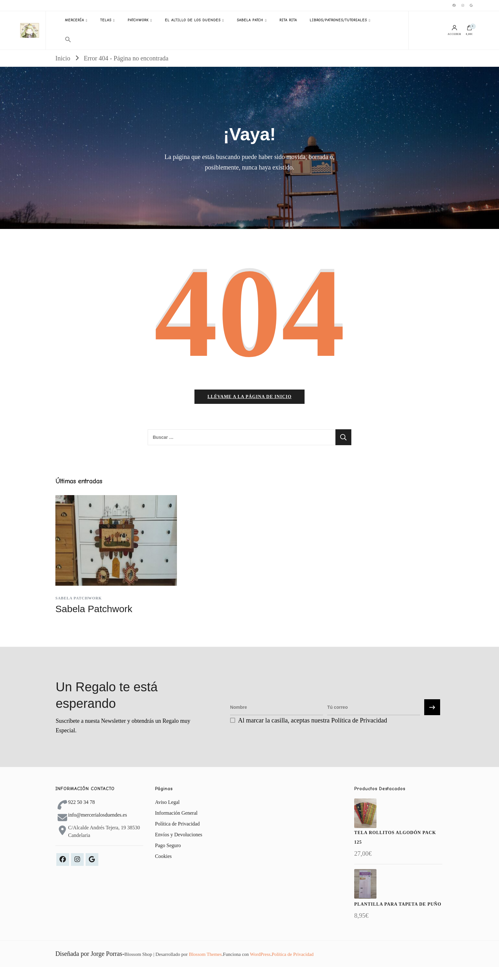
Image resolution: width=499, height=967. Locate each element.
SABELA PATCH (250, 20)
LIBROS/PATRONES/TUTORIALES (338, 20)
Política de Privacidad (177, 823)
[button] (68, 40)
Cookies (163, 856)
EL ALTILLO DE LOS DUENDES (193, 20)
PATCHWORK (138, 20)
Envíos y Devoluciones (178, 834)
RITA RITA (288, 20)
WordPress (260, 954)
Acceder (454, 30)
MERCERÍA (74, 20)
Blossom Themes (205, 954)
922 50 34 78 (81, 802)
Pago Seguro (168, 845)
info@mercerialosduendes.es (97, 815)
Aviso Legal (167, 802)
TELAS (105, 20)
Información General (176, 813)
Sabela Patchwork (78, 598)
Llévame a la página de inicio (249, 396)
